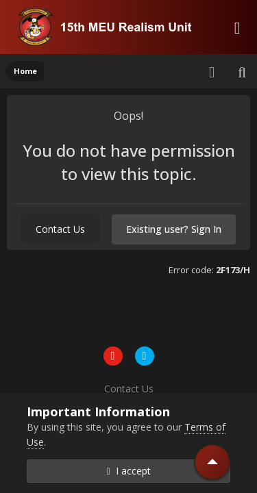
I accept (128, 470)
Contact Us (60, 229)
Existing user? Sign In (173, 229)
